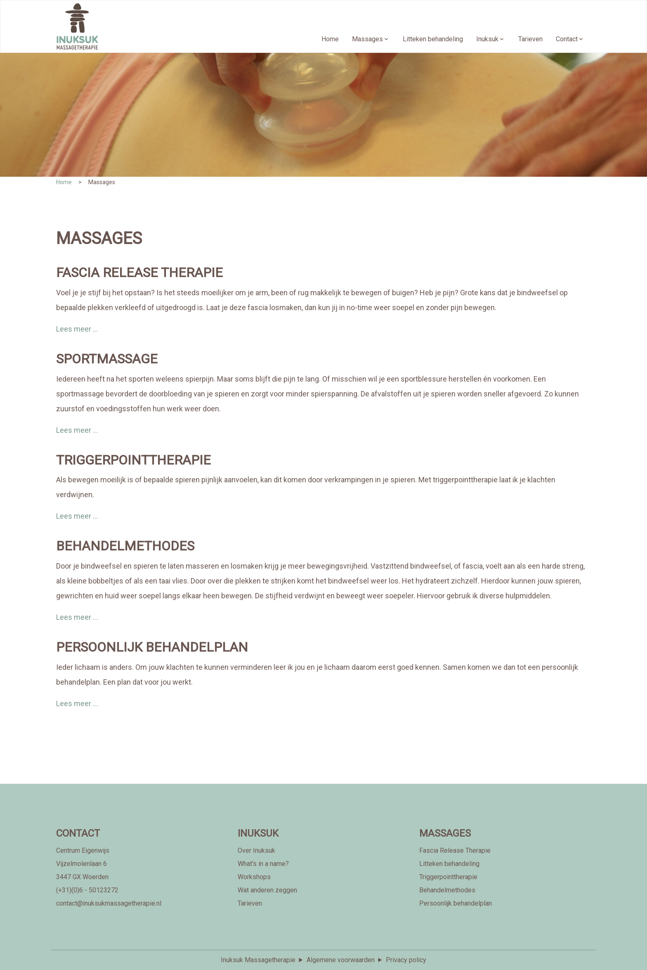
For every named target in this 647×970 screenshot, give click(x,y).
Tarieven (530, 39)
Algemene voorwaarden (341, 960)
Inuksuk (487, 39)
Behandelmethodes (447, 890)
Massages (367, 39)
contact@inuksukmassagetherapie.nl (108, 903)
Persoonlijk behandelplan (455, 903)
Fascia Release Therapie (455, 850)
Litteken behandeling (433, 39)
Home (330, 39)
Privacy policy (406, 960)
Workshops (254, 877)
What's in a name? (263, 864)
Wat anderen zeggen (267, 890)
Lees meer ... (77, 329)
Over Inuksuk (256, 850)
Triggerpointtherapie (448, 877)
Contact (567, 39)
